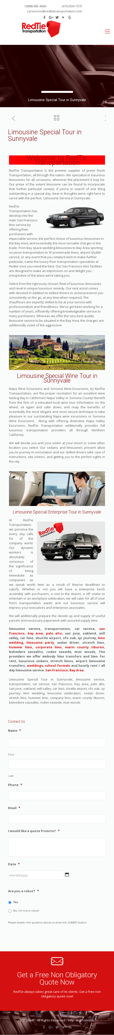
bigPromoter (85, 1020)
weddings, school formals (48, 665)
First (11, 754)
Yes (15, 902)
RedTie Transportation (61, 160)
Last (11, 776)
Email (14, 808)
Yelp (71, 1020)
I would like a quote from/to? (34, 831)
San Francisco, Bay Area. (65, 670)
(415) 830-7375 (71, 6)
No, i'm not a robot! (26, 910)
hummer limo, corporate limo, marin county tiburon (56, 647)
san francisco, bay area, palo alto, (57, 630)
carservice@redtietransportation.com (54, 11)
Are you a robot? (23, 891)
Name (14, 731)
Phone (15, 785)
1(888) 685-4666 (35, 6)
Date (14, 864)
